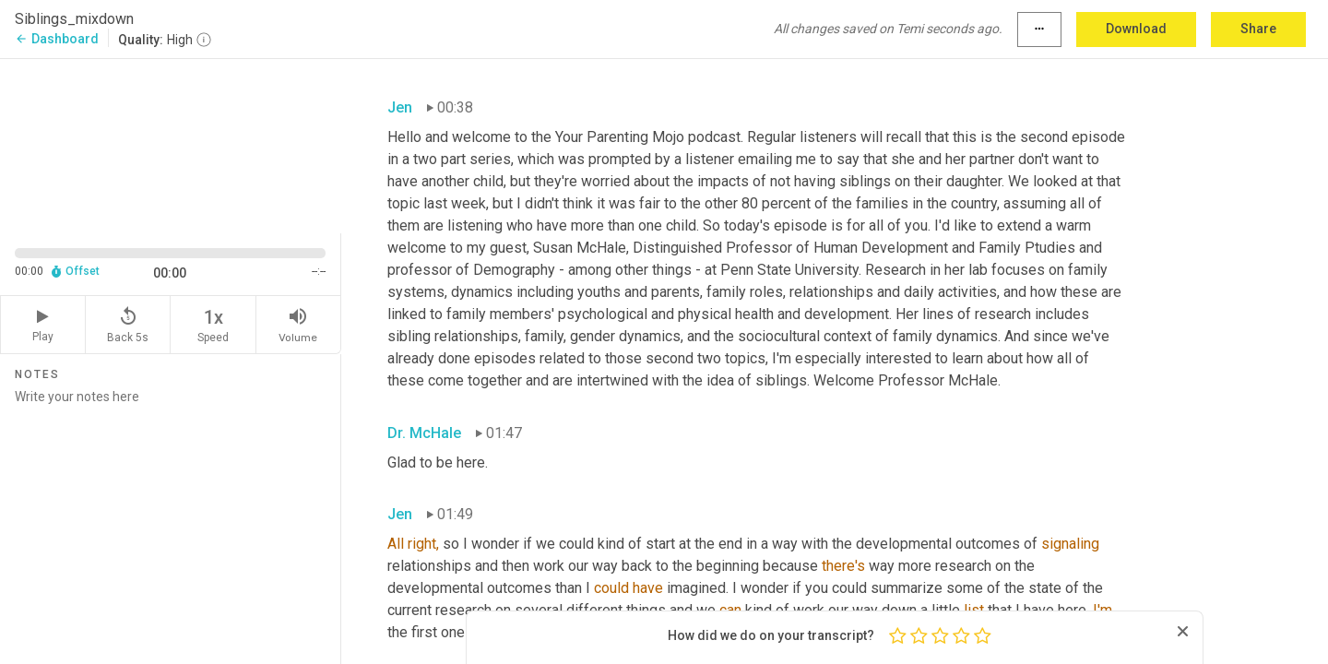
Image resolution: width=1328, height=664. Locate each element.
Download (1136, 28)
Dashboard (57, 38)
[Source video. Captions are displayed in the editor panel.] (170, 144)
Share (1258, 28)
